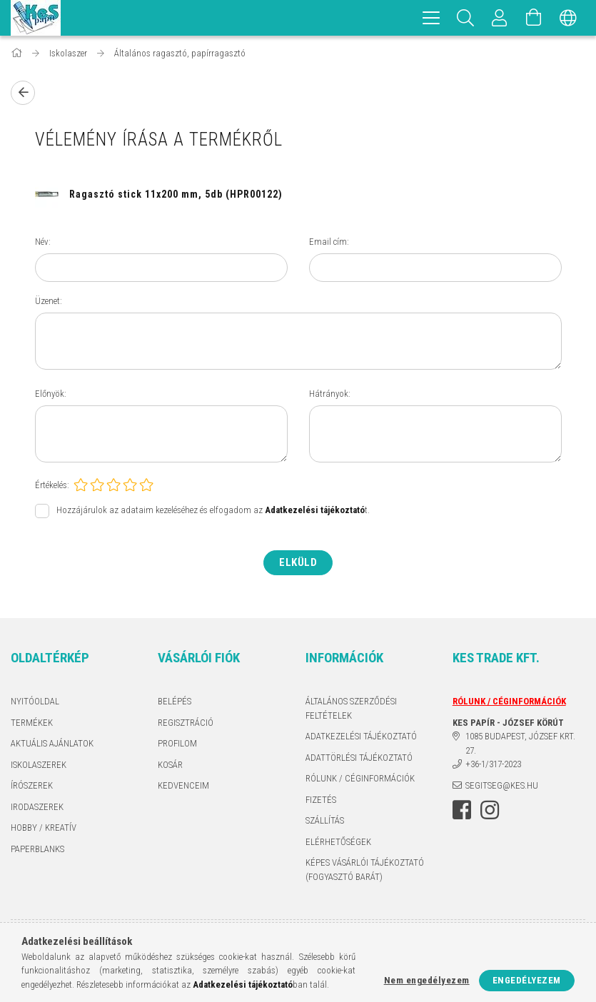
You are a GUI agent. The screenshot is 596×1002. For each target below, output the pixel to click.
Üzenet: (48, 300)
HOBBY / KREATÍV (43, 827)
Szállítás (324, 820)
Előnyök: (50, 393)
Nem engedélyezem (427, 980)
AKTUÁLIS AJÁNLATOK (52, 743)
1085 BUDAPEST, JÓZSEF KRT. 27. (520, 743)
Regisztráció (185, 722)
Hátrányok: (329, 393)
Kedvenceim (183, 785)
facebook (462, 810)
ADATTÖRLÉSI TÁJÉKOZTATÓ (359, 757)
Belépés (174, 701)
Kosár (170, 764)
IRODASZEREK (37, 806)
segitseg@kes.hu (501, 785)
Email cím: (329, 241)
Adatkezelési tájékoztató (361, 736)
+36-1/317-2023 (493, 764)
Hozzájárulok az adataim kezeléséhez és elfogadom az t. (213, 510)
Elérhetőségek (338, 841)
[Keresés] (465, 18)
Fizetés (320, 799)
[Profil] (500, 18)
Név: (43, 241)
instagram (489, 810)
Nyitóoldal (35, 701)
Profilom (177, 743)
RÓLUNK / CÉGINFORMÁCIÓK (360, 778)
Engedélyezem (527, 980)
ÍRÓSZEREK (32, 785)
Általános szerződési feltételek (351, 708)
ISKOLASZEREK (38, 764)
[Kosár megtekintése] (534, 18)
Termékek (32, 722)
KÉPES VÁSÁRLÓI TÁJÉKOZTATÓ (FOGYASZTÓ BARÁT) (364, 869)
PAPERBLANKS (37, 849)
